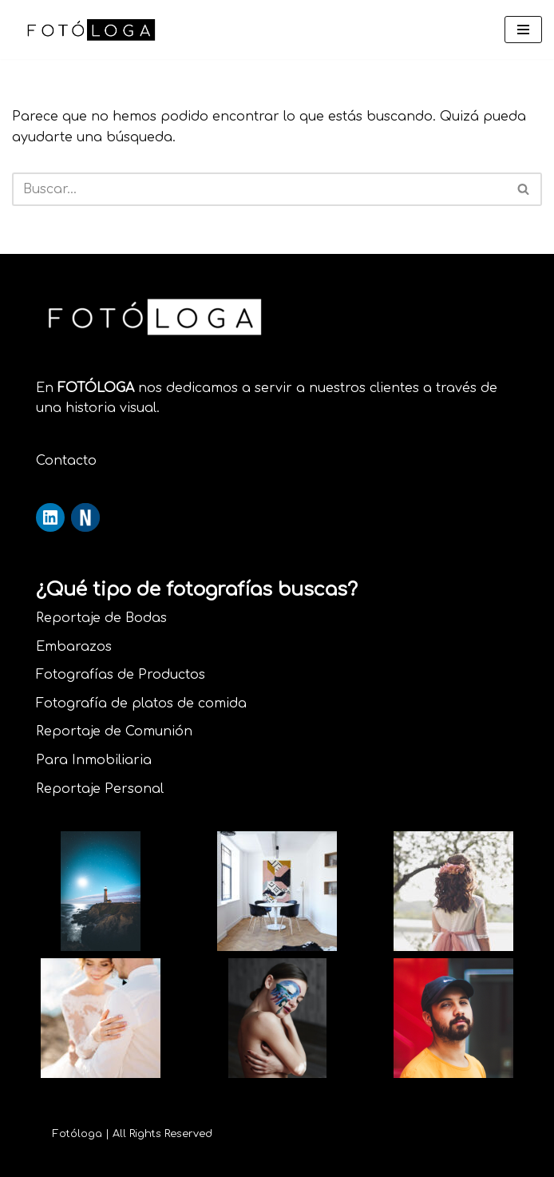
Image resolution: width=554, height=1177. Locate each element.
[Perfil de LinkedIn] (50, 517)
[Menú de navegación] (523, 29)
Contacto (66, 461)
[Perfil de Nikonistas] (85, 517)
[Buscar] (259, 189)
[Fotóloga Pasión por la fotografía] (92, 29)
